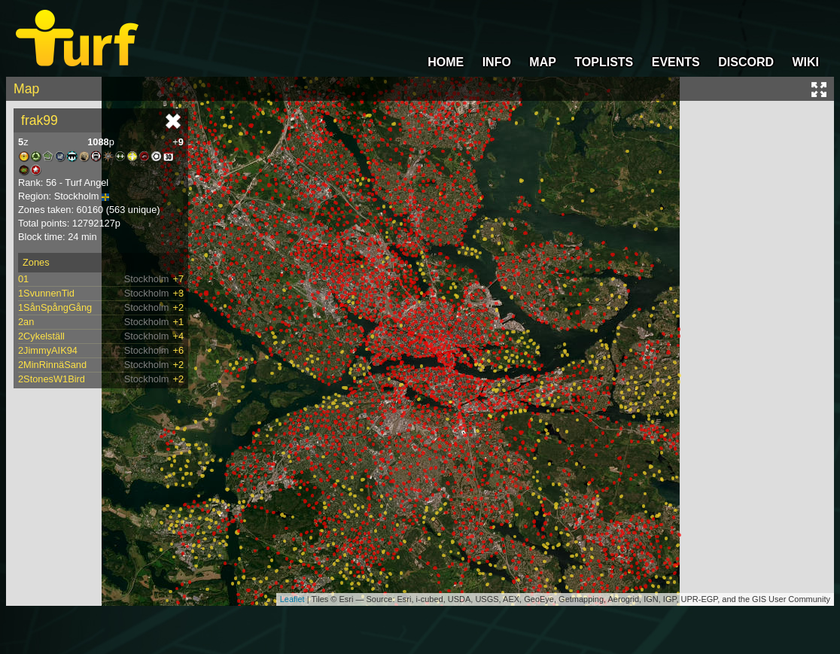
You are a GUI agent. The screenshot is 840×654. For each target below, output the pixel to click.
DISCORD (746, 62)
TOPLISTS (603, 62)
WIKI (805, 62)
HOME (446, 62)
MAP (542, 62)
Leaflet (292, 599)
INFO (496, 62)
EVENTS (676, 62)
